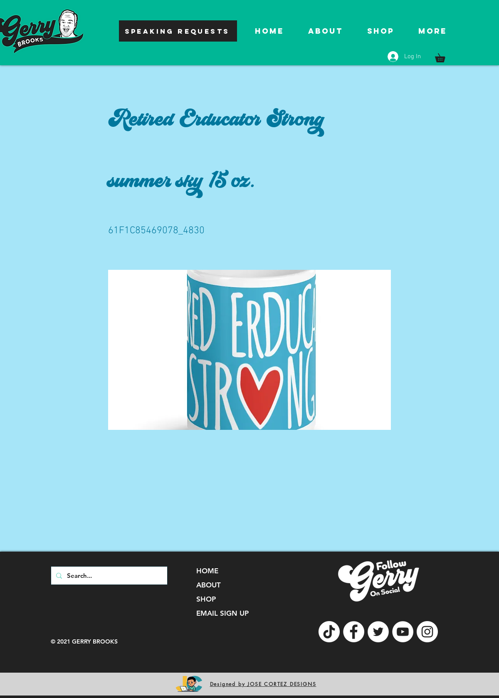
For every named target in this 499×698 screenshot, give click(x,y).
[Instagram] (427, 631)
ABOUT (208, 585)
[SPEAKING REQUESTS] (178, 31)
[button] (444, 56)
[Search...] (108, 576)
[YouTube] (402, 631)
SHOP (206, 599)
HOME (207, 571)
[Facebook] (353, 631)
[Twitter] (378, 631)
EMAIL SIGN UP (222, 613)
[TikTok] (329, 631)
